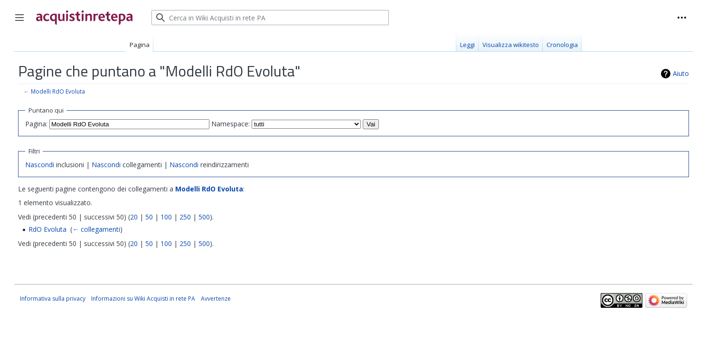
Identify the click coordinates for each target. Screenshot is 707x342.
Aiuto (681, 73)
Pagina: (36, 123)
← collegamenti (96, 229)
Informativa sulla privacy (52, 298)
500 (204, 216)
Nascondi (39, 164)
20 (134, 216)
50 (149, 216)
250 (185, 216)
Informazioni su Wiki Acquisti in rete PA (143, 298)
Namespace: (230, 123)
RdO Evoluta (47, 229)
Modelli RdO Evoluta (58, 91)
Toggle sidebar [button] (22, 22)
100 (166, 216)
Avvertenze (216, 298)
